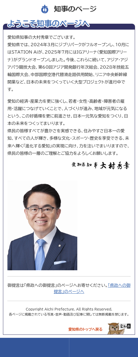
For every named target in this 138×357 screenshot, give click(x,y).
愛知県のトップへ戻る (85, 329)
